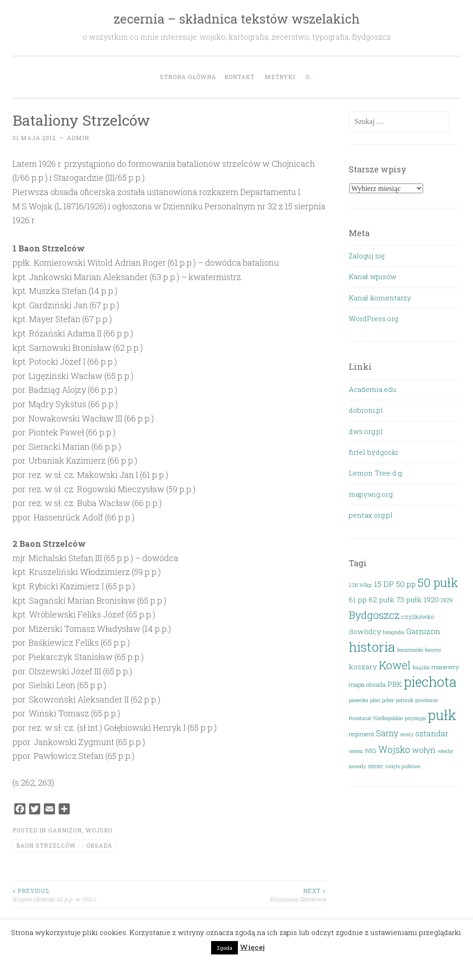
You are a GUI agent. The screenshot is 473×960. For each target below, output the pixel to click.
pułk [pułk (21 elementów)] (442, 715)
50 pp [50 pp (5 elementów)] (406, 584)
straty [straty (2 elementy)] (406, 734)
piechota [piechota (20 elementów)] (430, 682)
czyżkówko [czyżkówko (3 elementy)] (417, 616)
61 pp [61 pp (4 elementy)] (358, 599)
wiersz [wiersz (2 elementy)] (356, 751)
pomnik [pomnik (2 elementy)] (404, 700)
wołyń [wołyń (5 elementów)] (424, 750)
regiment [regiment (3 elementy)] (361, 734)
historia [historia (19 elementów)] (372, 646)
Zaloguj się (367, 255)
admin (78, 137)
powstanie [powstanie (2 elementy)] (426, 700)
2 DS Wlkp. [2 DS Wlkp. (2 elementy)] (360, 585)
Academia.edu (372, 389)
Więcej (252, 947)
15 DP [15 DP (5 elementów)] (384, 584)
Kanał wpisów (372, 276)
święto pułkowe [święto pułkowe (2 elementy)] (402, 766)
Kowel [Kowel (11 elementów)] (395, 665)
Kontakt (239, 76)
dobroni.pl (366, 410)
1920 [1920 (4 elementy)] (431, 599)
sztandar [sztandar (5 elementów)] (432, 733)
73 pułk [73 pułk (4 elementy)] (409, 599)
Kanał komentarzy (380, 297)
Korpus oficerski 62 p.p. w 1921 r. (91, 895)
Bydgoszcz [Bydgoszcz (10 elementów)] (374, 615)
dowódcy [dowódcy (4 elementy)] (365, 631)
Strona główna (188, 76)
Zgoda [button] (224, 947)
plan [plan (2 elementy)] (375, 700)
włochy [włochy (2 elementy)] (445, 751)
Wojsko (98, 830)
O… (309, 76)
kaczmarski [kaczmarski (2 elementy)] (410, 650)
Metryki (280, 76)
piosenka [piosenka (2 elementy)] (358, 700)
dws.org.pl (366, 431)
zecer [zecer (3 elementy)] (375, 766)
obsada (99, 845)
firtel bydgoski (373, 452)
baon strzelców (46, 845)
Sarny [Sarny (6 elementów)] (387, 733)
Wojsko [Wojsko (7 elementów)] (394, 749)
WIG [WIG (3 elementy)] (370, 750)
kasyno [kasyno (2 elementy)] (433, 650)
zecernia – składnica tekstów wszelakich (237, 19)
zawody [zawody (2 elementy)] (357, 766)
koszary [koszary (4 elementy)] (363, 666)
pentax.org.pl (371, 515)
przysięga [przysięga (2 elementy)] (415, 718)
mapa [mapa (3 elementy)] (356, 684)
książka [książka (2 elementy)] (421, 667)
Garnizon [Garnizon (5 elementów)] (423, 631)
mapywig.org (371, 494)
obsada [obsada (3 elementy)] (376, 684)
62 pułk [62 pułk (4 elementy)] (381, 599)
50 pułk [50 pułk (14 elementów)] (438, 582)
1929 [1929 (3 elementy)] (447, 600)
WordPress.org (373, 318)
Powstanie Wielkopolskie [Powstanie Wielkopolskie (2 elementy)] (376, 718)
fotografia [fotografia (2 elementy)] (393, 632)
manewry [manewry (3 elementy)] (445, 667)
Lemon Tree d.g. (376, 472)
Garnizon (65, 830)
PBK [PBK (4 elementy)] (395, 684)
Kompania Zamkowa (248, 895)
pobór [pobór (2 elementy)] (388, 700)
